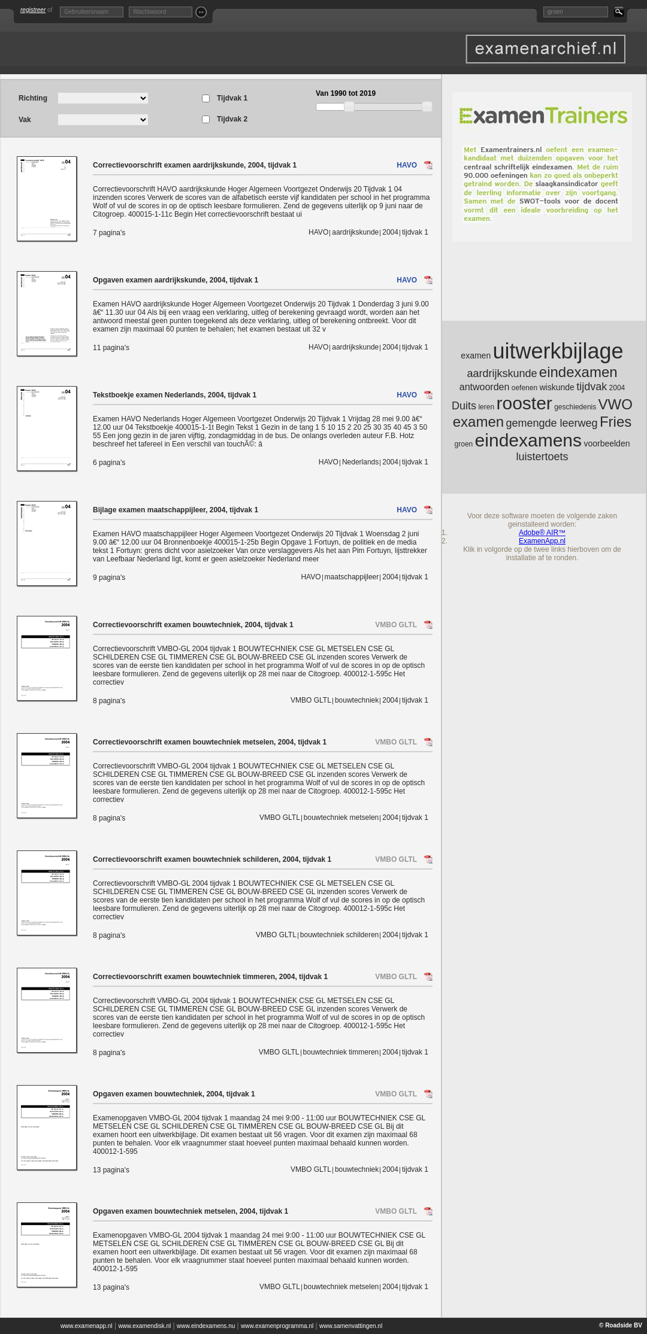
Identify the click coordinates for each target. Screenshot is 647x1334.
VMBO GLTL (396, 625)
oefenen (524, 388)
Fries (615, 422)
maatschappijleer (352, 577)
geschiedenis (575, 407)
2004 (390, 232)
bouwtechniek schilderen (339, 935)
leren (486, 407)
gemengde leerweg (551, 423)
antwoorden (484, 387)
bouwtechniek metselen (341, 817)
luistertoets (542, 457)
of (36, 10)
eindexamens (528, 440)
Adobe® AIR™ (542, 532)
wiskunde (556, 387)
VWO (615, 404)
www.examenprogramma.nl (277, 1326)
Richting (33, 98)
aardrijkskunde (355, 232)
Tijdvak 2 (232, 119)
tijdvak (591, 387)
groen (464, 444)
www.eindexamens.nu (206, 1326)
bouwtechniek (357, 700)
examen (476, 355)
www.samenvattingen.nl (350, 1326)
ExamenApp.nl (542, 541)
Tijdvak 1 (232, 98)
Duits (464, 406)
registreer (33, 10)
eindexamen (578, 372)
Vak (25, 120)
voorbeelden (606, 443)
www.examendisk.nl (144, 1326)
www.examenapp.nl (87, 1326)
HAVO (407, 165)
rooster (524, 403)
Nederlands (360, 462)
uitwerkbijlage (558, 351)
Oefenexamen (545, 49)
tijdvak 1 (415, 232)
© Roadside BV (620, 1325)
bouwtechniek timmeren (341, 1052)
